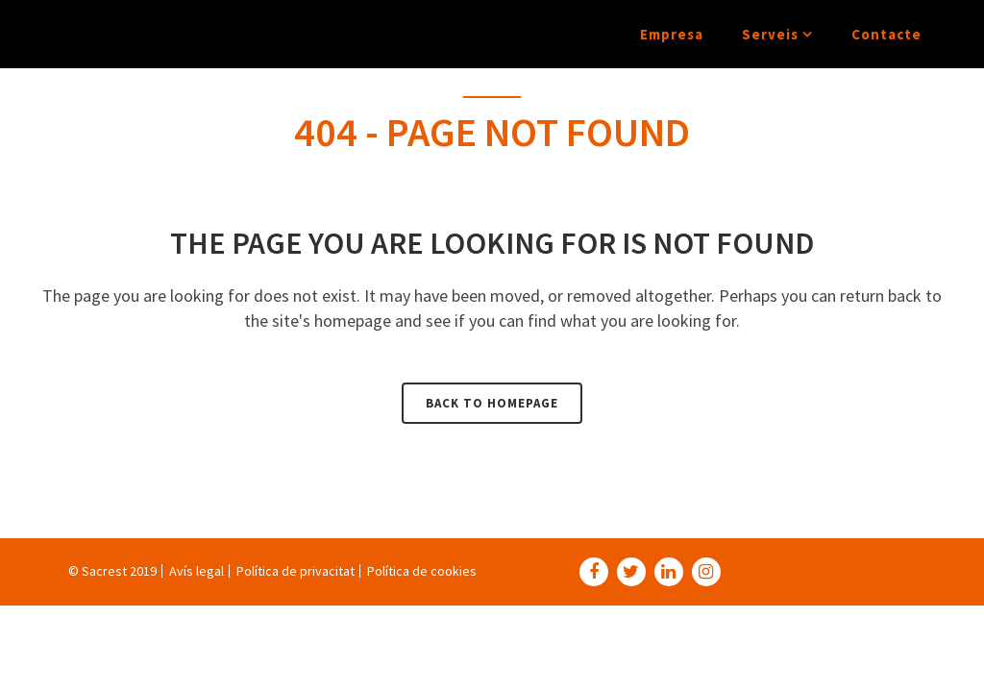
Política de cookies (422, 571)
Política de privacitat (295, 571)
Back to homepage (492, 403)
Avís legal (196, 571)
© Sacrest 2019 (112, 571)
